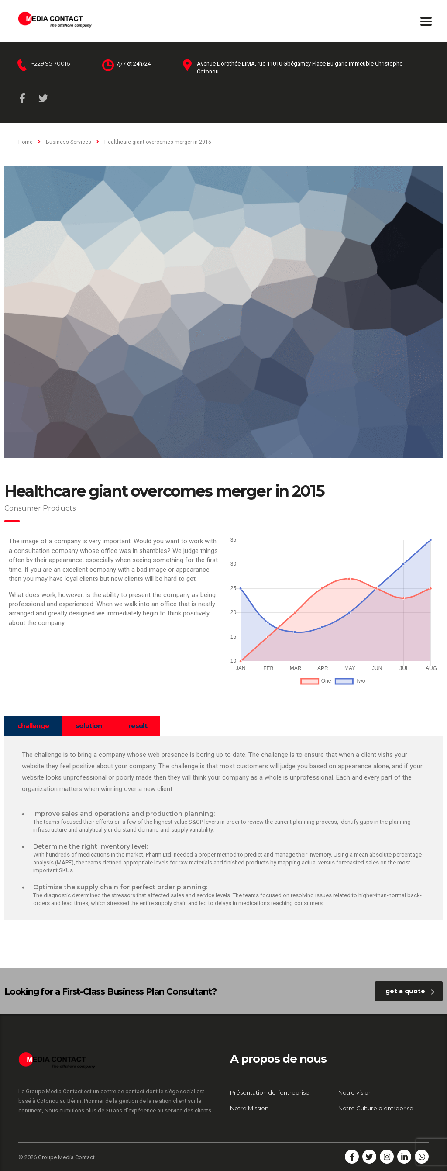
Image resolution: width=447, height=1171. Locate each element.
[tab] (33, 726)
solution (89, 726)
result (137, 726)
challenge (33, 726)
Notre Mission (249, 1108)
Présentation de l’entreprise (269, 1092)
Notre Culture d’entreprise (375, 1108)
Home (25, 142)
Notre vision (355, 1092)
